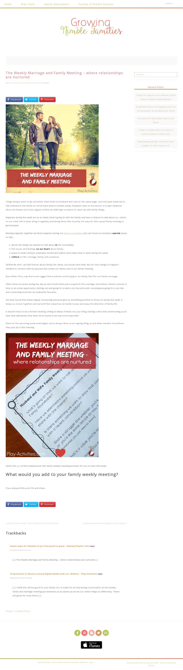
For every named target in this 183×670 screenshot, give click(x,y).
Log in (91, 662)
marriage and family (32, 83)
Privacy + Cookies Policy (18, 611)
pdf (18, 466)
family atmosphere (15, 83)
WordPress (84, 662)
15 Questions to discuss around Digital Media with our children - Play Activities (53, 574)
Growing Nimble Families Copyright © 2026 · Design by (147, 663)
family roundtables (73, 233)
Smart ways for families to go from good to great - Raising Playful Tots (49, 546)
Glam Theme (56, 662)
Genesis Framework (71, 662)
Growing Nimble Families (91, 27)
